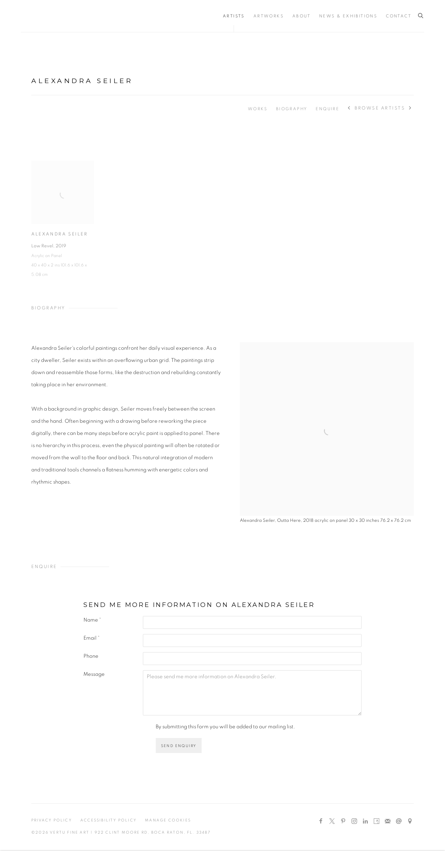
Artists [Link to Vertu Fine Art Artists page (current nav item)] (234, 16)
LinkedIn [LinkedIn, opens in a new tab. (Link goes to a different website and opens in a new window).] (365, 821)
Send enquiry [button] (178, 746)
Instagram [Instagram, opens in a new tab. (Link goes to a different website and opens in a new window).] (354, 821)
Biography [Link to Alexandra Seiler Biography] (292, 109)
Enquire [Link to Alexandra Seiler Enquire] (327, 109)
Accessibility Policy (108, 820)
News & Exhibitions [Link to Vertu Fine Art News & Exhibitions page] (348, 16)
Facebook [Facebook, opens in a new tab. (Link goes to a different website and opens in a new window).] (321, 821)
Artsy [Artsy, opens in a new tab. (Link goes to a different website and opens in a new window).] (376, 821)
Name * (92, 620)
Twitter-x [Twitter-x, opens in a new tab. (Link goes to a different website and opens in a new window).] (332, 821)
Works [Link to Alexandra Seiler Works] (258, 109)
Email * (91, 638)
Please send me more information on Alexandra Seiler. (252, 692)
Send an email (398, 821)
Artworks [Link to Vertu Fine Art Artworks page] (268, 16)
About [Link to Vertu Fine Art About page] (301, 16)
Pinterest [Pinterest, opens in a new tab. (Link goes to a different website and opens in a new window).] (343, 821)
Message (94, 674)
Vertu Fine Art (62, 16)
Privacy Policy (51, 820)
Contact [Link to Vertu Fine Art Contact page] (398, 16)
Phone (90, 656)
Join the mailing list (387, 821)
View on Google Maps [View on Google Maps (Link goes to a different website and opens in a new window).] (410, 821)
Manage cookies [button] (168, 820)
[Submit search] (421, 15)
